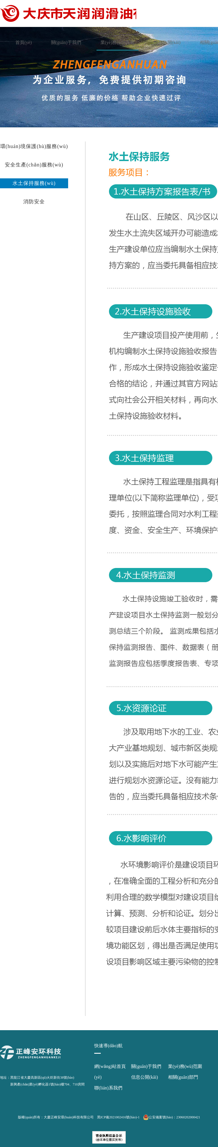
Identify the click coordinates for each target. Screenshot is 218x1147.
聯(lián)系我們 (108, 1087)
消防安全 (34, 201)
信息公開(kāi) (167, 42)
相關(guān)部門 (183, 1077)
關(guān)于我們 (66, 42)
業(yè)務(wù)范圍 (117, 42)
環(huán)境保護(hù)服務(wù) (34, 146)
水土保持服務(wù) (34, 183)
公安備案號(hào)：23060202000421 (171, 1117)
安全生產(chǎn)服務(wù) (34, 165)
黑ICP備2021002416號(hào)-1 (118, 1117)
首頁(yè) (23, 42)
